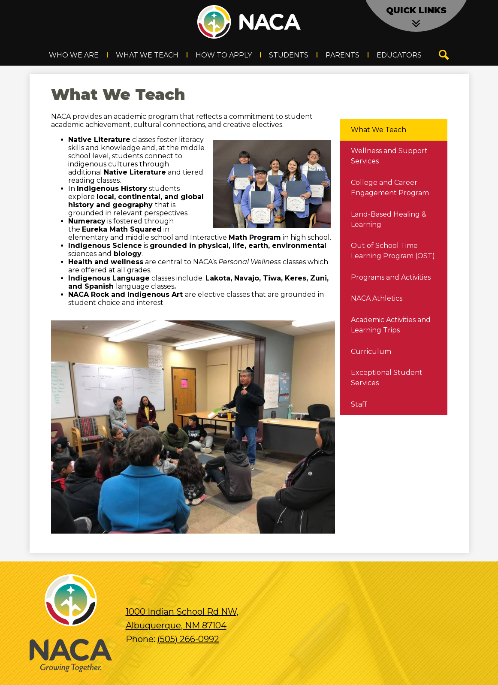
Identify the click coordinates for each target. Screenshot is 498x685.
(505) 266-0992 (188, 639)
